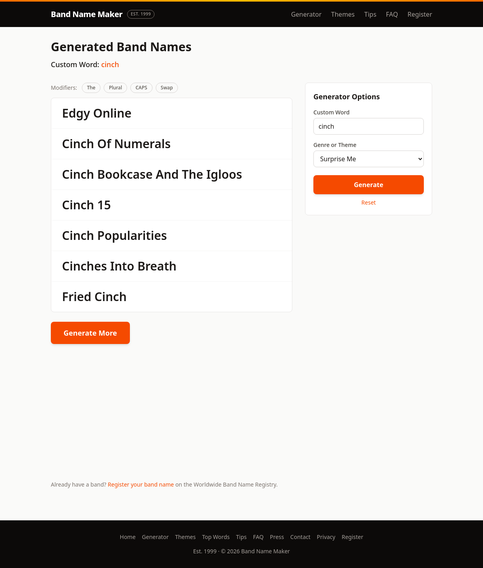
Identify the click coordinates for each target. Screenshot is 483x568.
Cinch (78, 143)
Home (128, 537)
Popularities (132, 235)
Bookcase (125, 174)
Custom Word (331, 112)
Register (420, 14)
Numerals (142, 143)
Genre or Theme (334, 145)
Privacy (326, 537)
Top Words (216, 537)
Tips (370, 14)
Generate (368, 184)
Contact (300, 537)
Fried (76, 296)
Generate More (90, 333)
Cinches (84, 266)
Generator (306, 14)
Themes (343, 14)
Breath (157, 266)
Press (277, 537)
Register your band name (141, 484)
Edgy (76, 113)
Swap (167, 87)
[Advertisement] (368, 277)
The (91, 87)
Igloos (224, 174)
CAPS (141, 87)
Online (112, 113)
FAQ (392, 14)
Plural (115, 87)
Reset (368, 202)
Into (122, 266)
